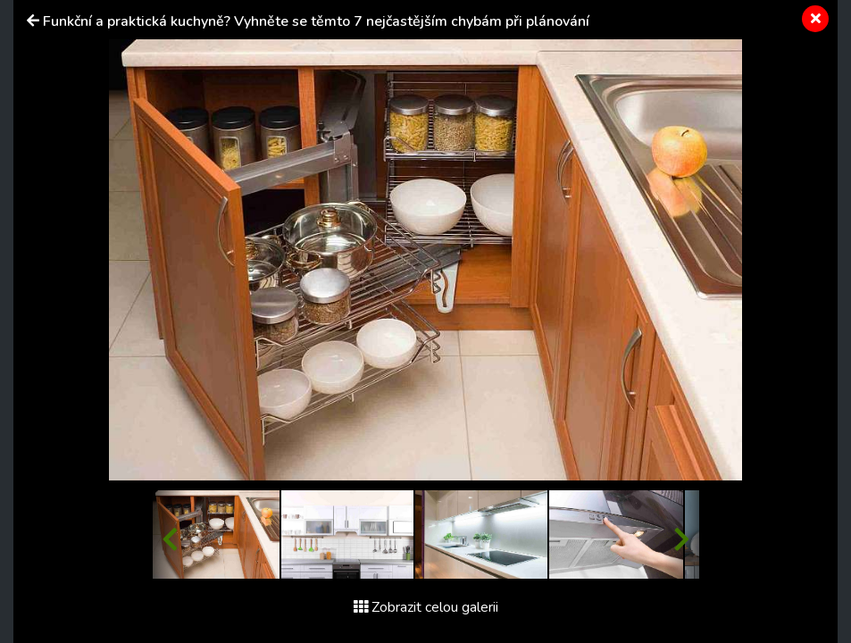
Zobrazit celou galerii (426, 607)
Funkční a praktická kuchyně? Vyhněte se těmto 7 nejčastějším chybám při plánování (316, 21)
